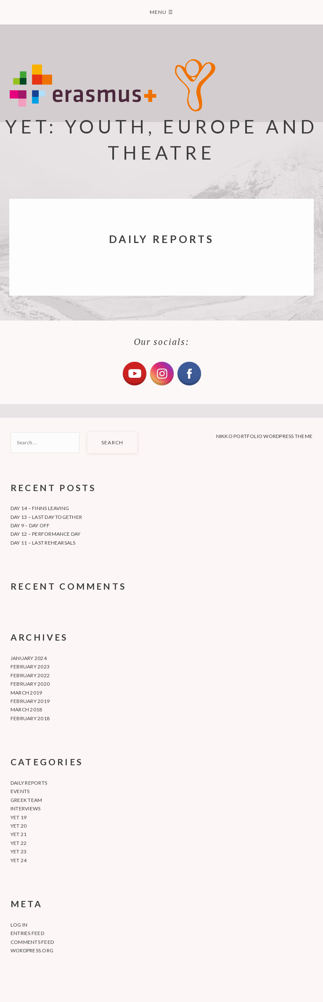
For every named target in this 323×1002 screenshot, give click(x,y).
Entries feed (27, 933)
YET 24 (18, 860)
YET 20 (18, 826)
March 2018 (26, 709)
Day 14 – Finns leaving (40, 508)
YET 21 (18, 834)
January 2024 (29, 658)
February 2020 (30, 684)
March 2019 (26, 692)
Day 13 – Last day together (46, 517)
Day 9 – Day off (30, 525)
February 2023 (30, 666)
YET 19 (18, 817)
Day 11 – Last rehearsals (43, 543)
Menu (161, 12)
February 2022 (30, 675)
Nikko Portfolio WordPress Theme (264, 436)
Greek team (26, 800)
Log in (19, 925)
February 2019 (30, 701)
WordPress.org (32, 950)
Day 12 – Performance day (46, 534)
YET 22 (18, 843)
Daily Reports (29, 783)
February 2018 (30, 718)
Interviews (25, 808)
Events (20, 791)
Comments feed (32, 942)
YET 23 (18, 851)
